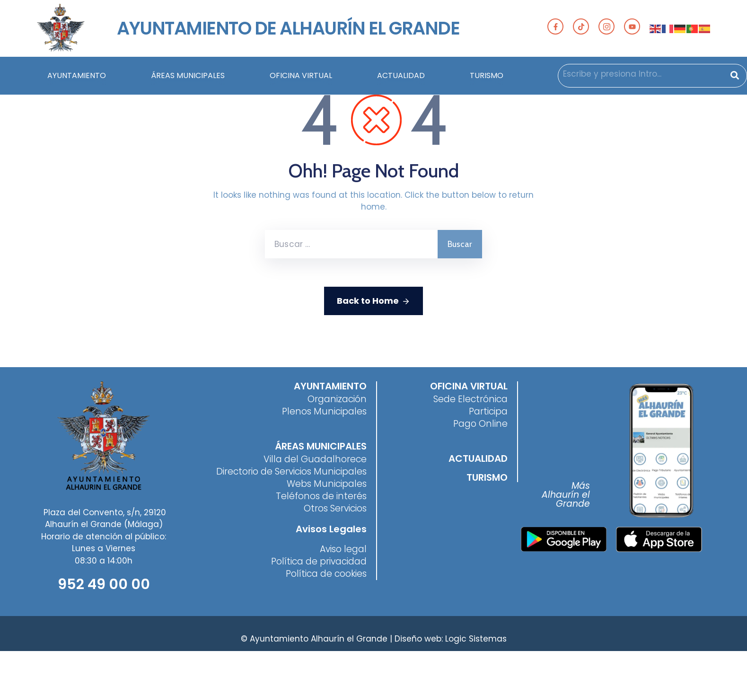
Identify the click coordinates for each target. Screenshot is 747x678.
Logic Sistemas (476, 638)
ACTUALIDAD (401, 78)
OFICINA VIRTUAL (301, 78)
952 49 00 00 (104, 584)
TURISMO (486, 78)
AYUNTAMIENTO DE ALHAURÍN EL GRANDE (288, 28)
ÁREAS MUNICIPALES (188, 78)
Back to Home (373, 301)
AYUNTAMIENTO (76, 78)
